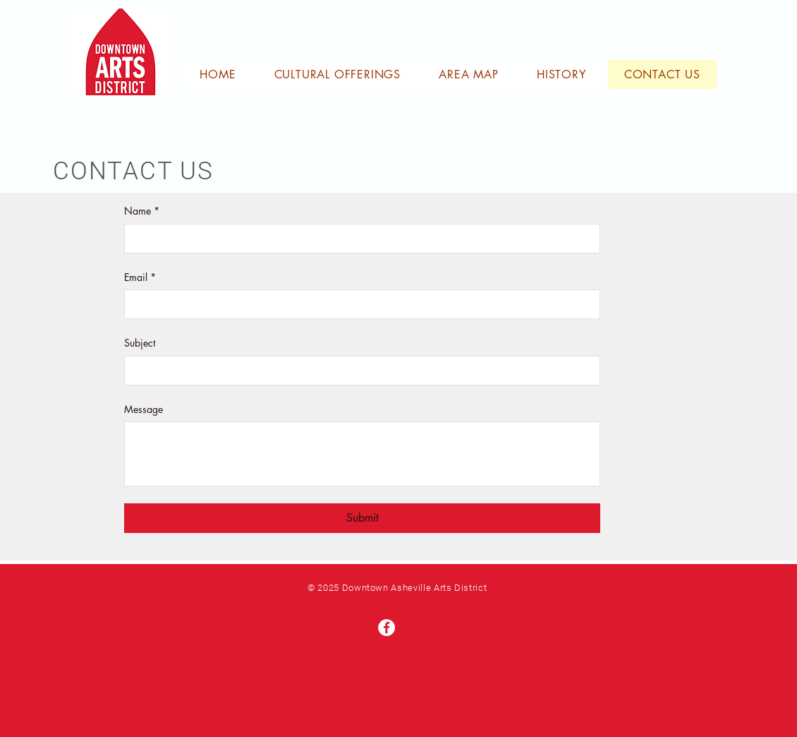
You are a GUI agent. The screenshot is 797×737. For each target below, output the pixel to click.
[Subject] (358, 370)
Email (140, 277)
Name (141, 211)
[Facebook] (386, 627)
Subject (139, 342)
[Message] (362, 454)
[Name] (358, 238)
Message (143, 409)
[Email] (358, 304)
